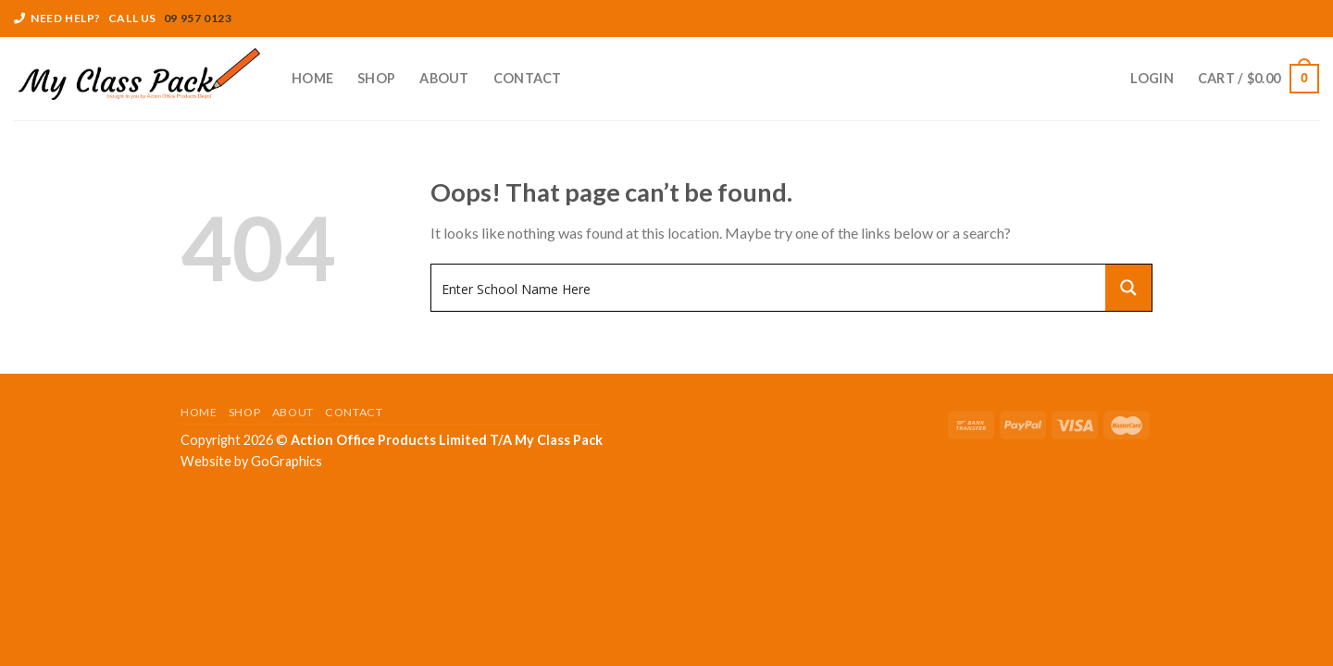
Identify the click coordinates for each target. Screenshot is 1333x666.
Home (312, 78)
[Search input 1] (769, 288)
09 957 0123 (198, 18)
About (443, 78)
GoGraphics (286, 461)
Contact (527, 78)
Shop (376, 78)
